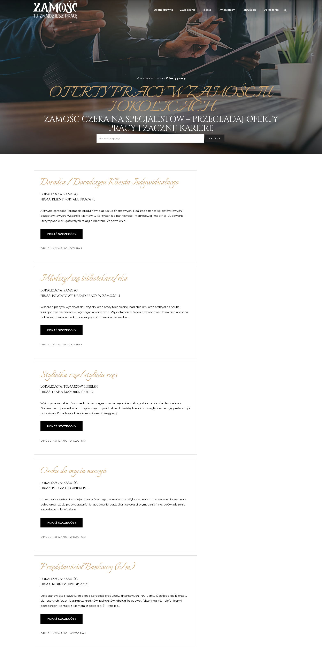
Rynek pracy (226, 9)
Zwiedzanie (188, 9)
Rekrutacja (249, 9)
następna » (207, 599)
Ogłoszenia (271, 9)
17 (189, 599)
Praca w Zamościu (150, 78)
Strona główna (163, 9)
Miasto (207, 9)
